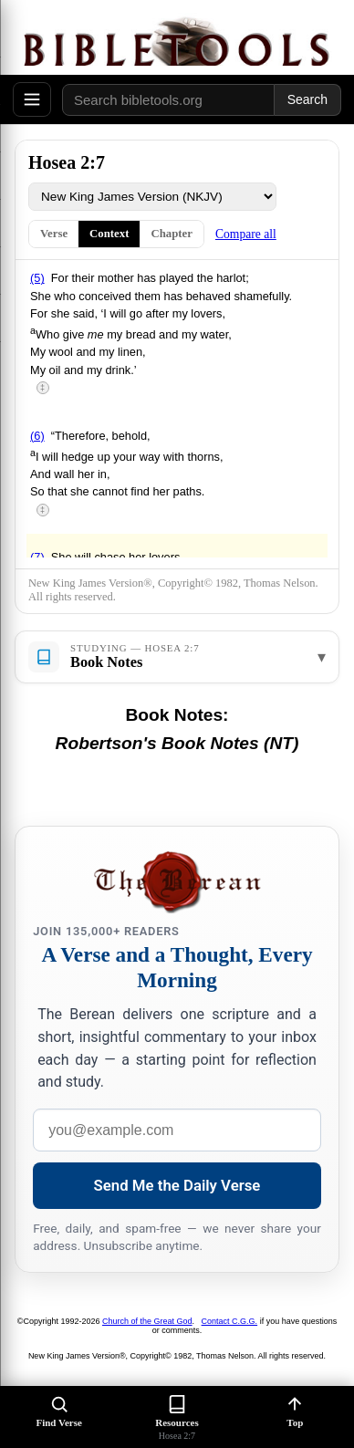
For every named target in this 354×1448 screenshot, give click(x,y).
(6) (37, 436)
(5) (37, 278)
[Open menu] (32, 99)
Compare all (245, 234)
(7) (37, 557)
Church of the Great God (147, 1321)
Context (109, 233)
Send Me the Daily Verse (177, 1185)
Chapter (172, 233)
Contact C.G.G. (230, 1321)
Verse (54, 233)
